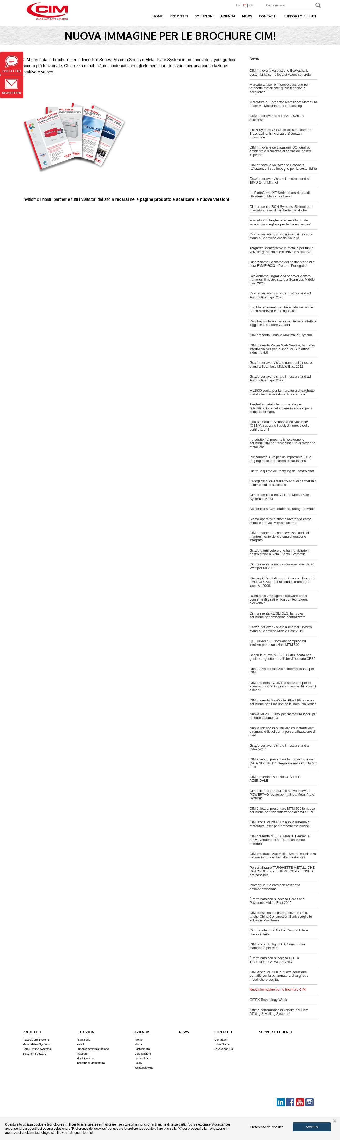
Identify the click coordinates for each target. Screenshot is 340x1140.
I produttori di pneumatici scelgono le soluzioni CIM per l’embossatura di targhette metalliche (282, 443)
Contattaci (11, 64)
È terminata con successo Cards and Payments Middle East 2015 (277, 901)
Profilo (138, 1039)
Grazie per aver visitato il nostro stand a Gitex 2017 (279, 747)
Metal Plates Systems (36, 1044)
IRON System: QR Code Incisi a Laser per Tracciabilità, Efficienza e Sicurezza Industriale (281, 133)
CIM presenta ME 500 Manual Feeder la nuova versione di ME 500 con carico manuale (279, 840)
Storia (138, 1044)
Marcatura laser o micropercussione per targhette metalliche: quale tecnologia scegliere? (279, 88)
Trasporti (81, 1053)
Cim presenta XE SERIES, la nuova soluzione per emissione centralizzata (278, 615)
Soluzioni (204, 16)
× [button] (334, 1121)
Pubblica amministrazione (92, 1048)
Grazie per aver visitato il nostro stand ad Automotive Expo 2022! (280, 378)
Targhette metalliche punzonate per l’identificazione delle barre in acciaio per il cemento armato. (281, 408)
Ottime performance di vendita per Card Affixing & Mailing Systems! (279, 1012)
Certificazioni (142, 1053)
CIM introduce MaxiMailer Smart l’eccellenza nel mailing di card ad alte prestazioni (283, 855)
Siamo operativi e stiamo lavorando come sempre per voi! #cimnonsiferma (280, 520)
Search (318, 6)
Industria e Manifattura (90, 1062)
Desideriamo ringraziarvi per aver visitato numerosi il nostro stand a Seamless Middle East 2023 (282, 279)
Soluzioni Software (34, 1053)
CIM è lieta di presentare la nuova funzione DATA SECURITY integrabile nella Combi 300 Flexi (283, 763)
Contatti (268, 16)
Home (157, 16)
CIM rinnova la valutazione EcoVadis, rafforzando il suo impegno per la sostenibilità (283, 167)
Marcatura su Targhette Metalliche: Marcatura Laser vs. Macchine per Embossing (283, 104)
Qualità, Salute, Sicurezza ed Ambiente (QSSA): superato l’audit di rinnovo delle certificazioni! (279, 425)
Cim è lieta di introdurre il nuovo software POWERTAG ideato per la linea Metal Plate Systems (282, 794)
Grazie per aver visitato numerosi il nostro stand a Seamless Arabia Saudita (281, 236)
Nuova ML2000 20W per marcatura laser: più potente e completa (283, 716)
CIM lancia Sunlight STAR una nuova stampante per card (277, 946)
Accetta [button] (312, 1127)
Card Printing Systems (37, 1048)
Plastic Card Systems (36, 1039)
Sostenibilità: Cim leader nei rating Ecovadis (282, 509)
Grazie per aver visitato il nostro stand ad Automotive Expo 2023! (280, 295)
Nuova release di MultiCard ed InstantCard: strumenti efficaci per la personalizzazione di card (283, 731)
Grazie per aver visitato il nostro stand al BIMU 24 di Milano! (280, 180)
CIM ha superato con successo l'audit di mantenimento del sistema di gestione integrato (279, 536)
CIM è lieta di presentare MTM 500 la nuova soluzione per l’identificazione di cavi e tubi (282, 810)
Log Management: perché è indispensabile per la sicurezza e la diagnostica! (281, 309)
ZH (251, 5)
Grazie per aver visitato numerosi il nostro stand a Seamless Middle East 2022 (281, 364)
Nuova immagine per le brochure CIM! (278, 989)
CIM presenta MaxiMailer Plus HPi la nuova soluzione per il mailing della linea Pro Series (283, 702)
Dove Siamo (222, 1044)
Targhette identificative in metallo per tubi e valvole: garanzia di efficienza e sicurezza (281, 250)
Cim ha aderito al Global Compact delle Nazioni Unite (279, 932)
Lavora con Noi (223, 1048)
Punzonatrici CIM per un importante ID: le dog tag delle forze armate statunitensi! (280, 459)
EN (238, 5)
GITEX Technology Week (268, 1000)
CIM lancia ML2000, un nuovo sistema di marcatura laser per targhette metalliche (280, 824)
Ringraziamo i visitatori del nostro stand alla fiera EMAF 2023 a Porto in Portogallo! (282, 264)
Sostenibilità (142, 1048)
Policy (138, 1062)
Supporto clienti (299, 16)
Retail (80, 1044)
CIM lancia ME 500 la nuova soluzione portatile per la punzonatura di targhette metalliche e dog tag (279, 975)
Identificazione (85, 1058)
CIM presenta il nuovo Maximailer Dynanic (281, 335)
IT (244, 5)
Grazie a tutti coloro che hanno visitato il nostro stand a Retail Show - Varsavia (279, 552)
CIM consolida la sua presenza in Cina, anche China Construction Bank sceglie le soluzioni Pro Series (281, 916)
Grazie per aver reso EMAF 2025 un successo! (277, 117)
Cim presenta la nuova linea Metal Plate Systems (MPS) (279, 496)
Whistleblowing (143, 1067)
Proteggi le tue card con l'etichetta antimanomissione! (275, 887)
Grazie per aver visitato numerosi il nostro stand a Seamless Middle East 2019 (281, 629)
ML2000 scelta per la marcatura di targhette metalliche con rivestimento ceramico (282, 392)
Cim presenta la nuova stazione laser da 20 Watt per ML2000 (282, 566)
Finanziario (83, 1039)
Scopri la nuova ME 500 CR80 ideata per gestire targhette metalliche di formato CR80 (282, 657)
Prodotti (178, 16)
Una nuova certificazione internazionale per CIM (282, 670)
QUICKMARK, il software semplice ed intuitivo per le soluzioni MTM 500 (278, 643)
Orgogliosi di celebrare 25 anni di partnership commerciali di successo (283, 483)
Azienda (227, 16)
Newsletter (11, 87)
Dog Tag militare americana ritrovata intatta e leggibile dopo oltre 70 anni (283, 323)
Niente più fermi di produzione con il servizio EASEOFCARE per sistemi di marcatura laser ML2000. (282, 582)
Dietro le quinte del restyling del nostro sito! (282, 471)
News (247, 16)
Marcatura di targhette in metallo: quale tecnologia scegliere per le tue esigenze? (280, 222)
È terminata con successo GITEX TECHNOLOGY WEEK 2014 (274, 960)
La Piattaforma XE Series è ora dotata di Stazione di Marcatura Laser (280, 194)
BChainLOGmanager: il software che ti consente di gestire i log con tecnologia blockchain (279, 599)
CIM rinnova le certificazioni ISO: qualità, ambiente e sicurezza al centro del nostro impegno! (280, 151)
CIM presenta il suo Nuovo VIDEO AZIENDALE (275, 778)
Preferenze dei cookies (267, 1127)
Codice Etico (142, 1058)
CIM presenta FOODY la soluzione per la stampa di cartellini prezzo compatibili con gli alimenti (283, 686)
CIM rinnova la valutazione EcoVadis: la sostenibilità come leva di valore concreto (280, 72)
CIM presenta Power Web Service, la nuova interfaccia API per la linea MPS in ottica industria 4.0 (282, 349)
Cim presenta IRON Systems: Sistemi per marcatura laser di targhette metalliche (281, 208)
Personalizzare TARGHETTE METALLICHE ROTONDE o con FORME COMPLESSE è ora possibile (282, 871)
